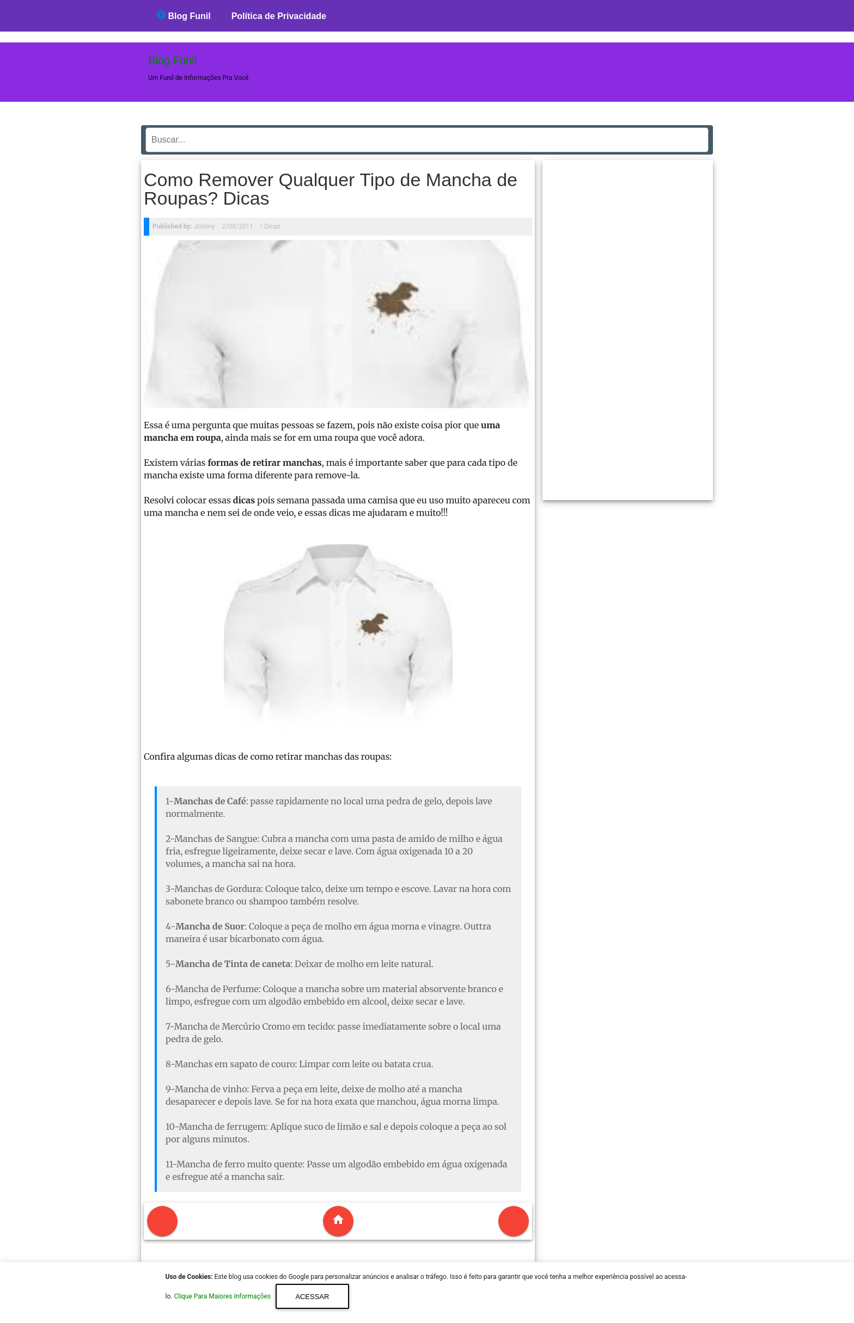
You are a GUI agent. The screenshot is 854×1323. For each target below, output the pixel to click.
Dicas (272, 226)
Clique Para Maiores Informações (223, 1297)
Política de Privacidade (278, 16)
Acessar (312, 1297)
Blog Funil (184, 15)
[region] (628, 326)
